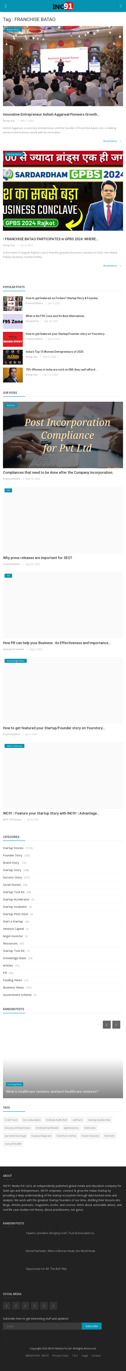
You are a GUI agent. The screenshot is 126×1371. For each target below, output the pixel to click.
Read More (112, 141)
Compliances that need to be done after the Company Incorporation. (58, 472)
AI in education (32, 1120)
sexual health (13, 1143)
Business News (13, 987)
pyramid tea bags (15, 1136)
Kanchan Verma (66, 1136)
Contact (96, 1355)
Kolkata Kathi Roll (56, 1120)
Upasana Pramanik (13, 649)
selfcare (77, 1120)
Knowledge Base (14, 958)
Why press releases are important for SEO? (37, 558)
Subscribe (92, 1326)
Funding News (12, 980)
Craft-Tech (11, 1120)
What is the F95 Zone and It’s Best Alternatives (55, 316)
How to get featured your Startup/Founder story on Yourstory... (66, 333)
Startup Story (12, 870)
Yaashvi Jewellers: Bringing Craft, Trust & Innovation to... (61, 1233)
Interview (89, 1128)
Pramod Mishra (34, 303)
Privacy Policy (60, 1355)
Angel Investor (13, 936)
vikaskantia (32, 321)
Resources (10, 943)
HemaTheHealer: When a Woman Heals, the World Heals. (61, 1251)
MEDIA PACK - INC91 (37, 1355)
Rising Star (9, 120)
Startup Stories (13, 848)
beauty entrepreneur (18, 1128)
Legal (85, 1355)
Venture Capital (13, 929)
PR (5, 973)
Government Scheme (17, 995)
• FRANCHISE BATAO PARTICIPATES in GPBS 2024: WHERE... (50, 239)
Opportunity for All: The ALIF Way (46, 1268)
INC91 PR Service (12, 819)
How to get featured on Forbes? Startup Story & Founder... (63, 298)
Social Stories (12, 885)
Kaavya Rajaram (41, 1136)
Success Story (12, 877)
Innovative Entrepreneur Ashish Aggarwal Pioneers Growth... (51, 114)
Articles (8, 965)
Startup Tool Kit (14, 892)
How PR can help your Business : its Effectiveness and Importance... (57, 643)
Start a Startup (13, 921)
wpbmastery (71, 1128)
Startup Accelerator (16, 899)
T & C (75, 1355)
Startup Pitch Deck (15, 914)
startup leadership (99, 1120)
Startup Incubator (15, 907)
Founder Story (12, 855)
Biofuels (110, 1136)
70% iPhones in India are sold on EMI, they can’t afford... (62, 369)
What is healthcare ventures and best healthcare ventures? (52, 1091)
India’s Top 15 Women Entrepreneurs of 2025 (54, 351)
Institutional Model (47, 1128)
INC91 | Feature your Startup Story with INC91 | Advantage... (51, 813)
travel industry (90, 1136)
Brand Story (11, 863)
